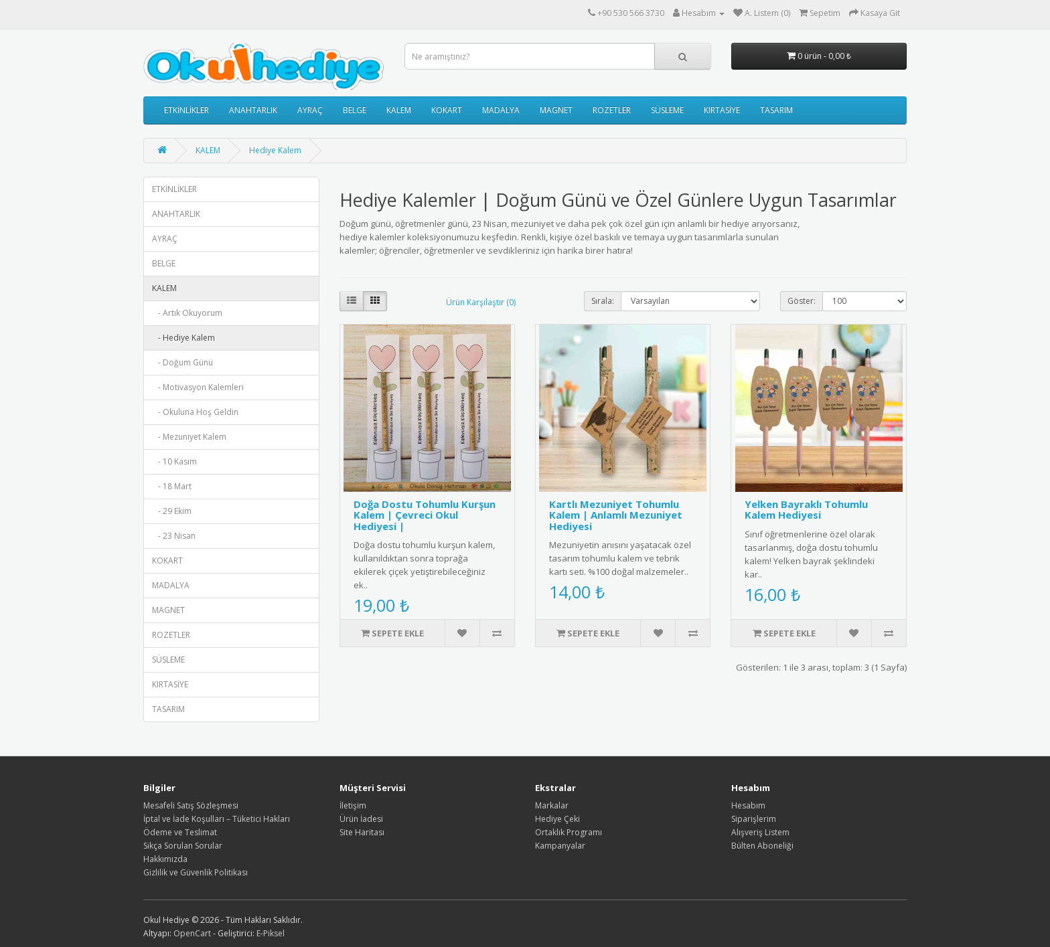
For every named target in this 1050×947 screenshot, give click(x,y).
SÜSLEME (667, 110)
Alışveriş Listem (760, 832)
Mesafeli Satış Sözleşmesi (190, 805)
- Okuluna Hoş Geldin (195, 412)
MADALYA (501, 110)
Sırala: (602, 301)
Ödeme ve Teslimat (180, 832)
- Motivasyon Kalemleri (198, 387)
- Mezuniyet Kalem (189, 436)
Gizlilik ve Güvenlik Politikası (195, 872)
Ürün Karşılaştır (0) (481, 302)
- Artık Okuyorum (187, 313)
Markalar (552, 805)
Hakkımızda (165, 859)
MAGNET (556, 110)
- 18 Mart (172, 486)
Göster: (802, 301)
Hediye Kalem (275, 150)
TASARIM (776, 110)
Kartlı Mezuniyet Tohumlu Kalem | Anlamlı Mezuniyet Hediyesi (615, 515)
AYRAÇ (310, 110)
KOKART (446, 110)
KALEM (398, 110)
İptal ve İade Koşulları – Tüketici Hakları (216, 819)
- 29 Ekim (172, 511)
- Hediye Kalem (183, 337)
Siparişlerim (753, 819)
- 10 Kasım (174, 461)
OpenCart (192, 933)
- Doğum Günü (182, 362)
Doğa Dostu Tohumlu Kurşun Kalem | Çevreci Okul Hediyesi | (425, 515)
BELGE (354, 110)
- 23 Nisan (174, 535)
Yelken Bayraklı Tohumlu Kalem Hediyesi (806, 509)
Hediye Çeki (557, 819)
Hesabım (748, 805)
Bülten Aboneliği (762, 845)
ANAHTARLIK (253, 110)
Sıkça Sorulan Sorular (182, 845)
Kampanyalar (560, 845)
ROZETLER (612, 110)
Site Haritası (362, 832)
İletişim (353, 805)
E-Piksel (270, 933)
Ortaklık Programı (568, 832)
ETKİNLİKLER (186, 110)
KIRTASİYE (722, 110)
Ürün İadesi (361, 819)
